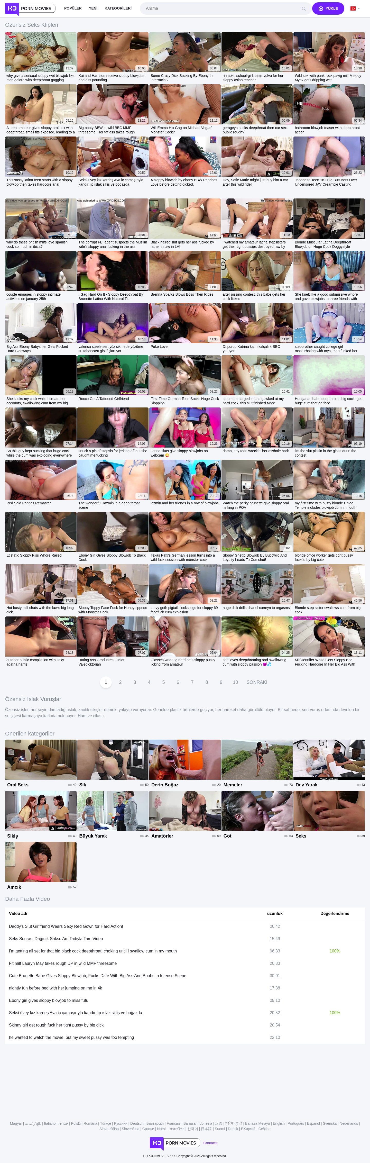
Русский (120, 1123)
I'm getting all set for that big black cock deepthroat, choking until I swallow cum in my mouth (93, 951)
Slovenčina (131, 1129)
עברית (63, 1123)
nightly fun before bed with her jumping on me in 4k (55, 988)
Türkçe (105, 1123)
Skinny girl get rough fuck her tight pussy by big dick (56, 1025)
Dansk (233, 1129)
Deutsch (136, 1123)
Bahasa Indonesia (197, 1123)
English (279, 1123)
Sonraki (256, 682)
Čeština (264, 1129)
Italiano (50, 1123)
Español (313, 1123)
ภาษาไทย (177, 1129)
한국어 (192, 1129)
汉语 (218, 1123)
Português (296, 1123)
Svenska (330, 1123)
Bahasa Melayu (257, 1123)
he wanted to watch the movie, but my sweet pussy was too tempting (71, 1037)
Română (90, 1123)
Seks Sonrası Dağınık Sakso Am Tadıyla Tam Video (56, 939)
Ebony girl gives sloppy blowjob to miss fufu (48, 1000)
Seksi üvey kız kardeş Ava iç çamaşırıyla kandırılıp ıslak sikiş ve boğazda (75, 1013)
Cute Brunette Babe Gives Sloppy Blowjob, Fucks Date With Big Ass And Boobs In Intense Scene (97, 976)
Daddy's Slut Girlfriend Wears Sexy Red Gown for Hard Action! (66, 926)
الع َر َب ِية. (33, 1123)
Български (155, 1123)
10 (235, 682)
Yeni (93, 8)
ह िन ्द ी (233, 1123)
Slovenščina (109, 1129)
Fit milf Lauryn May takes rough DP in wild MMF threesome (63, 963)
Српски (148, 1129)
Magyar (16, 1123)
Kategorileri (118, 8)
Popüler (73, 8)
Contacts (210, 1143)
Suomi (220, 1129)
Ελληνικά (248, 1129)
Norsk (162, 1129)
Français (174, 1123)
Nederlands (349, 1123)
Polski (76, 1123)
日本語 (206, 1129)
